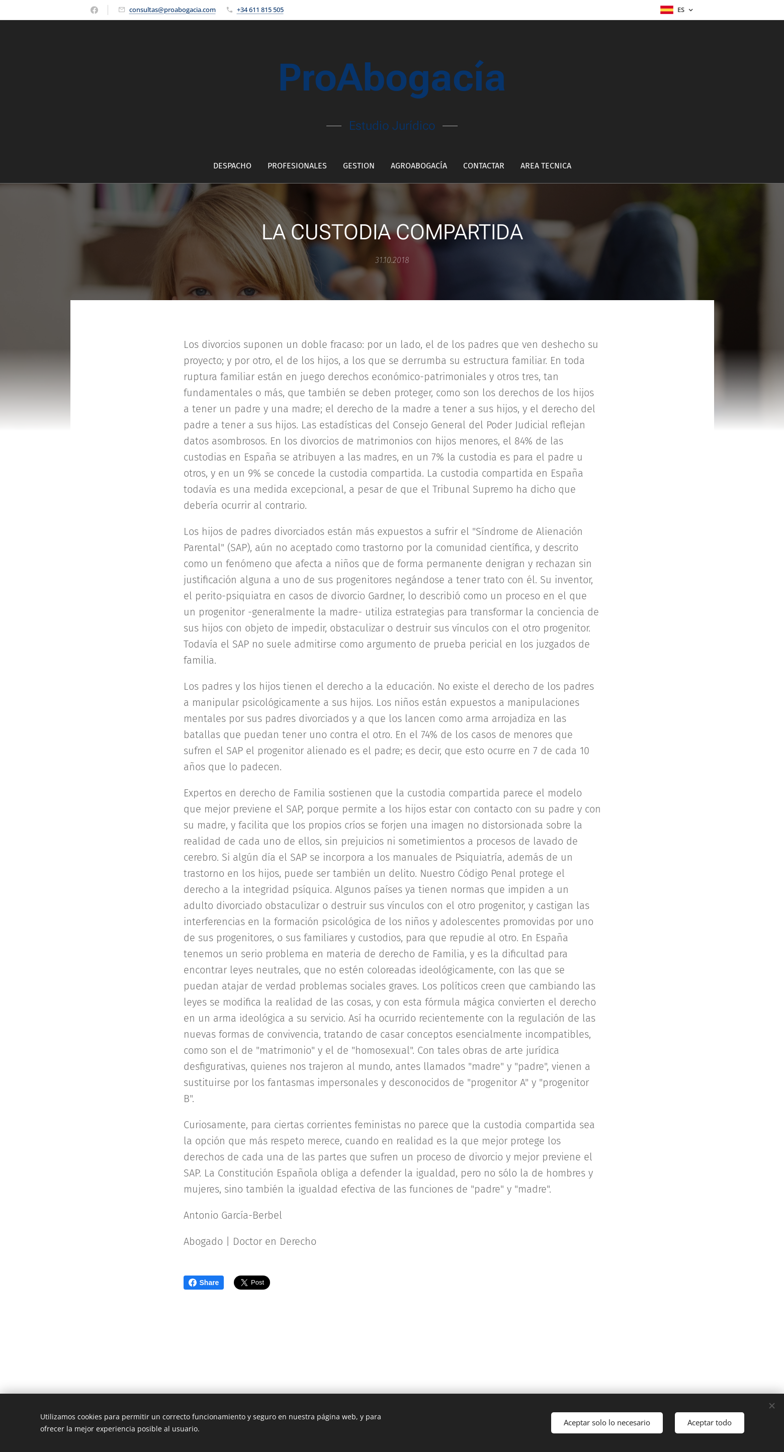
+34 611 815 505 (260, 9)
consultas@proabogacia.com (172, 9)
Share (204, 1282)
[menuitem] (236, 165)
